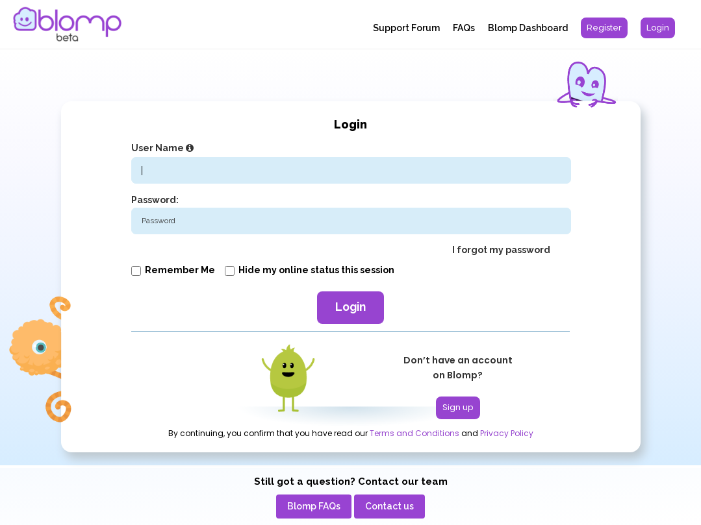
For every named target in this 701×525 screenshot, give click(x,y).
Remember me (173, 270)
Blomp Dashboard (528, 28)
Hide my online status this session (309, 270)
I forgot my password (501, 250)
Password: (155, 200)
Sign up (458, 407)
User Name (164, 148)
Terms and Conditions (414, 433)
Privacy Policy (506, 433)
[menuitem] (604, 28)
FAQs (464, 28)
